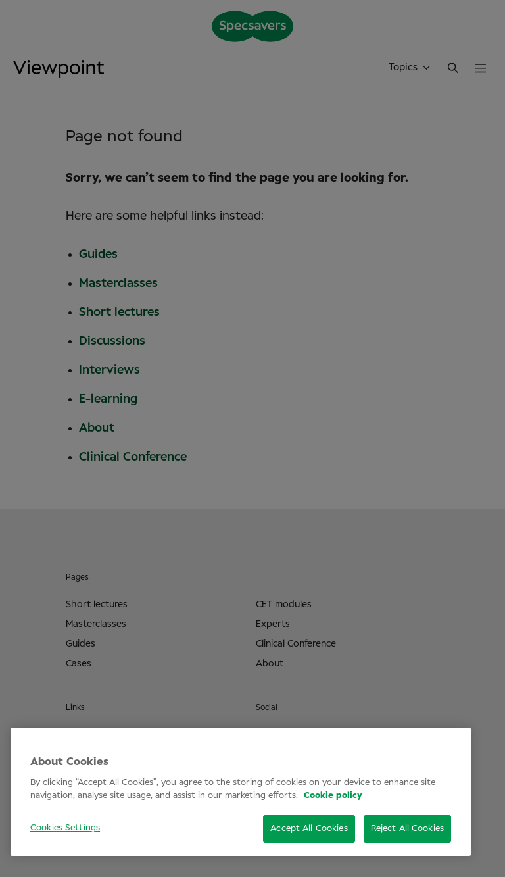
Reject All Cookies (407, 828)
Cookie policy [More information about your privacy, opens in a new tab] (333, 795)
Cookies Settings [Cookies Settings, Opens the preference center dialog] (65, 828)
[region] (241, 792)
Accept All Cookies (308, 828)
